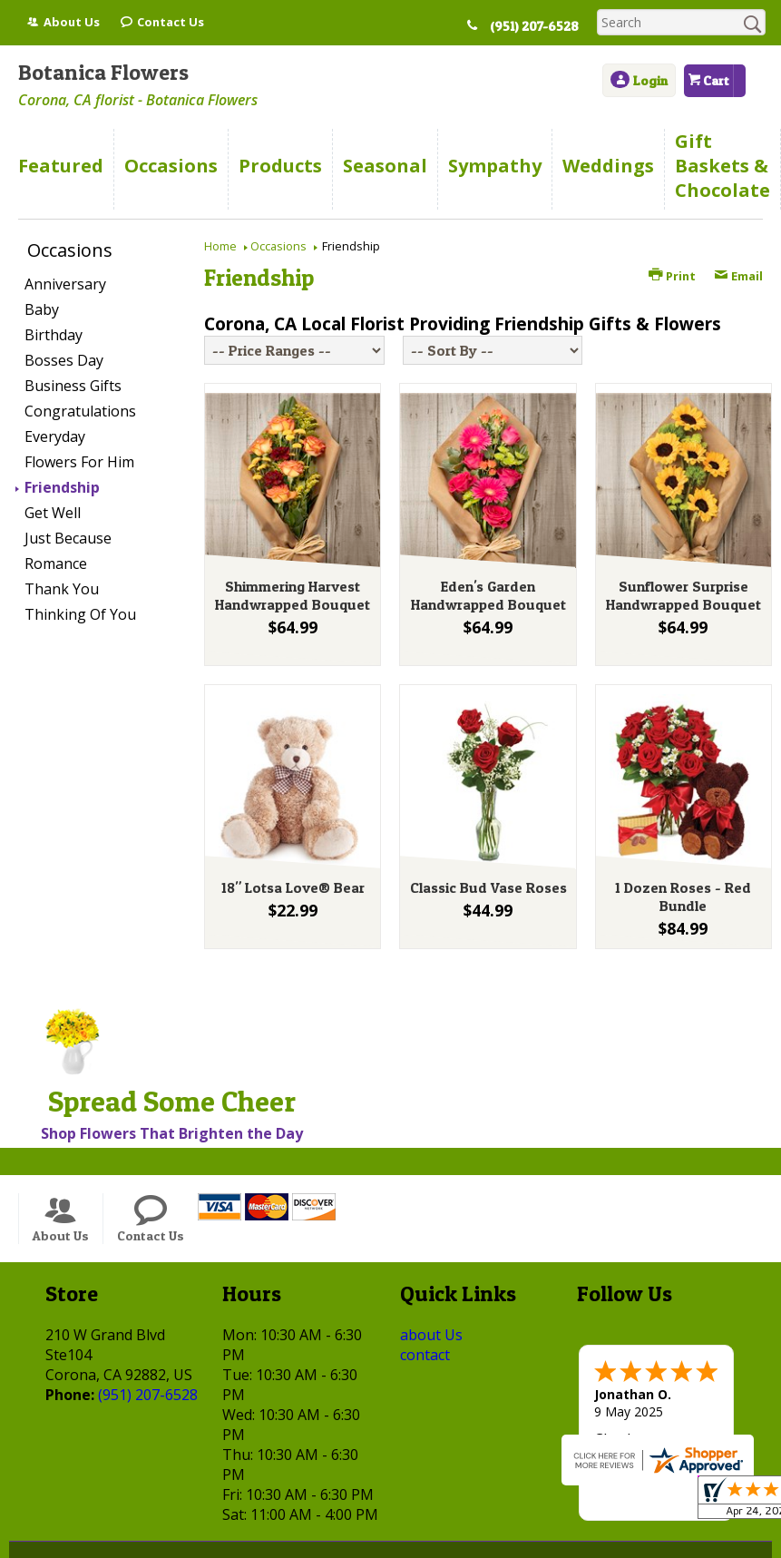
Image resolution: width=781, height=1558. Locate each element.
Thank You (61, 589)
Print (672, 276)
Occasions (278, 246)
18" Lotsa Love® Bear (293, 887)
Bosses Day (63, 360)
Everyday (54, 436)
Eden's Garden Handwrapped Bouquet (488, 595)
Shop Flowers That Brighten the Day (172, 1133)
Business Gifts (73, 386)
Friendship (62, 487)
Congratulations (80, 411)
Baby (41, 309)
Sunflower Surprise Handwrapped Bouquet (683, 595)
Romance (55, 563)
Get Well (52, 513)
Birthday (53, 335)
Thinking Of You (80, 614)
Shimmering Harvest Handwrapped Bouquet (292, 595)
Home (220, 246)
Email (738, 276)
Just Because (68, 538)
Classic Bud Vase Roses (488, 887)
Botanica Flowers (103, 72)
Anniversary (65, 284)
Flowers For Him (79, 462)
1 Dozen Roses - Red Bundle (683, 896)
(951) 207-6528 (534, 26)
